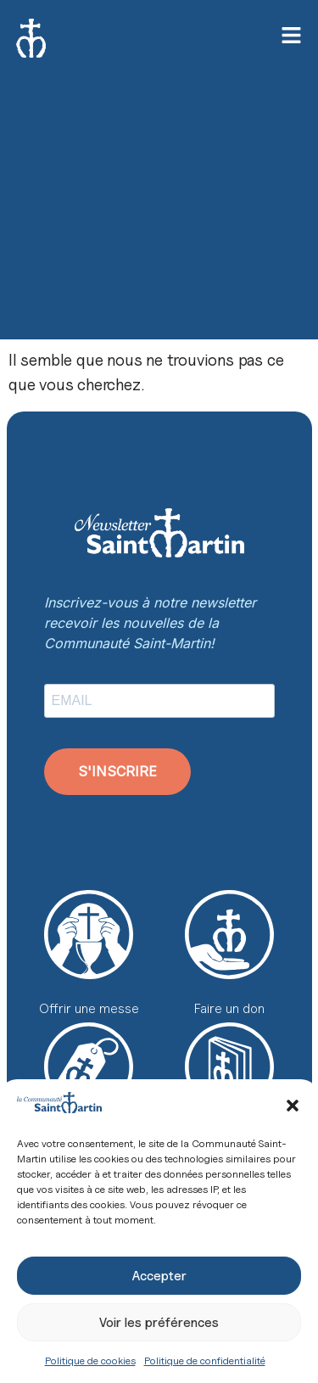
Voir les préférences (159, 1322)
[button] (292, 1105)
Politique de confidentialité (204, 1360)
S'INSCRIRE (117, 771)
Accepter (159, 1276)
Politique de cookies (90, 1360)
